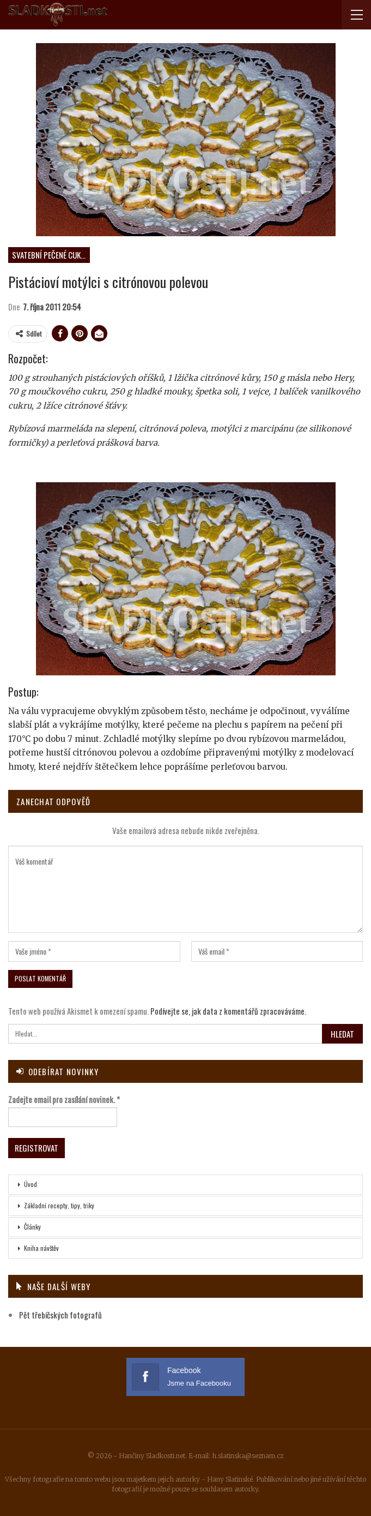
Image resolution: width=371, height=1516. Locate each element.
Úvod (30, 1184)
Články (32, 1226)
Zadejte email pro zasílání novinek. (64, 1099)
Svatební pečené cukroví (51, 255)
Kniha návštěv (41, 1248)
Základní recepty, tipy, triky (59, 1205)
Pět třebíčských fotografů (60, 1315)
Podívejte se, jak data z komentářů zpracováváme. (228, 1011)
